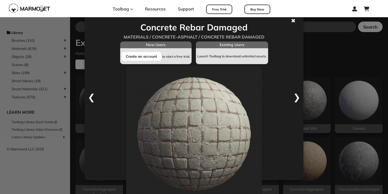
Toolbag (123, 9)
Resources (155, 9)
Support (186, 9)
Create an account (141, 56)
